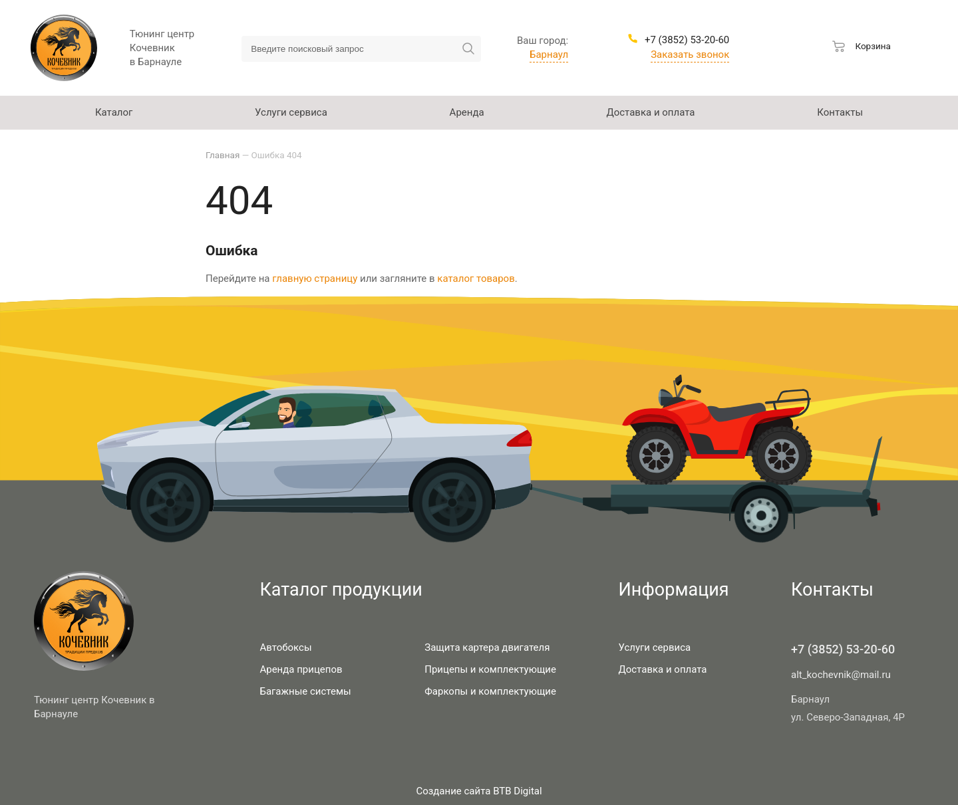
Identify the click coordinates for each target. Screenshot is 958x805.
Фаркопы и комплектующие (490, 691)
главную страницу (314, 279)
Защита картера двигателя (487, 647)
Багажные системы (305, 691)
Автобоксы (285, 647)
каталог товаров (475, 279)
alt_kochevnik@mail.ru (841, 675)
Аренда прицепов (300, 669)
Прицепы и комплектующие (490, 669)
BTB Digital (517, 791)
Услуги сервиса (654, 647)
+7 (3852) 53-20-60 (843, 649)
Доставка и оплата (662, 669)
